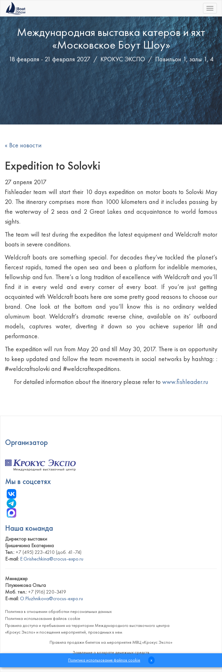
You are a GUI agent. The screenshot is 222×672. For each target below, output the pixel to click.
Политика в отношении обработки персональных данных (58, 611)
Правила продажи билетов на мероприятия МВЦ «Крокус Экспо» (111, 642)
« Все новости (23, 145)
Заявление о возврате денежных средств (111, 652)
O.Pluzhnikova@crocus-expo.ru (51, 598)
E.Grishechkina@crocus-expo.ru (51, 558)
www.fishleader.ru (185, 382)
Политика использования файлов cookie (42, 618)
